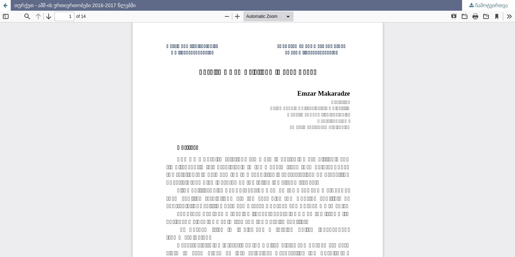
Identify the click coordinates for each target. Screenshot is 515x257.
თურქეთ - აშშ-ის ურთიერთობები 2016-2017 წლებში (75, 5)
